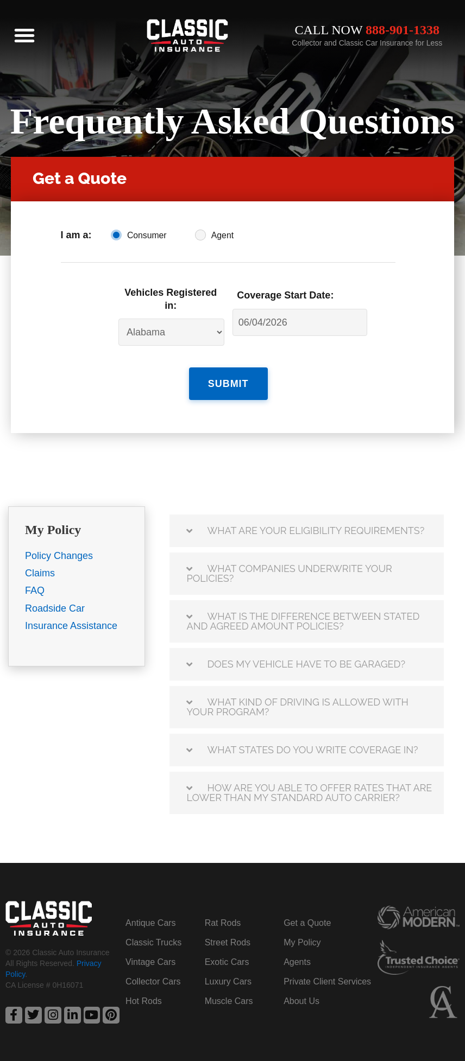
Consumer (147, 235)
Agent (222, 235)
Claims (40, 573)
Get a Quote (307, 922)
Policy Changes (59, 555)
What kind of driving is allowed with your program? (297, 706)
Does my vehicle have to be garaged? (306, 663)
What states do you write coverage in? (312, 749)
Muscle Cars (229, 1000)
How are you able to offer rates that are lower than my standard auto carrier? (309, 792)
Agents (297, 961)
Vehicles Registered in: (170, 298)
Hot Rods (143, 1000)
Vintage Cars (150, 961)
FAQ (35, 590)
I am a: (76, 235)
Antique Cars (150, 922)
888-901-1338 (402, 30)
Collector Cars (152, 981)
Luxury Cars (228, 981)
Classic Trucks (153, 941)
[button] (24, 35)
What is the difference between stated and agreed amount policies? (302, 620)
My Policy (302, 941)
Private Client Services (327, 981)
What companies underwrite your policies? (289, 572)
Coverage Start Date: (285, 295)
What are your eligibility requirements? (315, 530)
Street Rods (227, 941)
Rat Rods (223, 922)
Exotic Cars (227, 961)
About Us (301, 1000)
